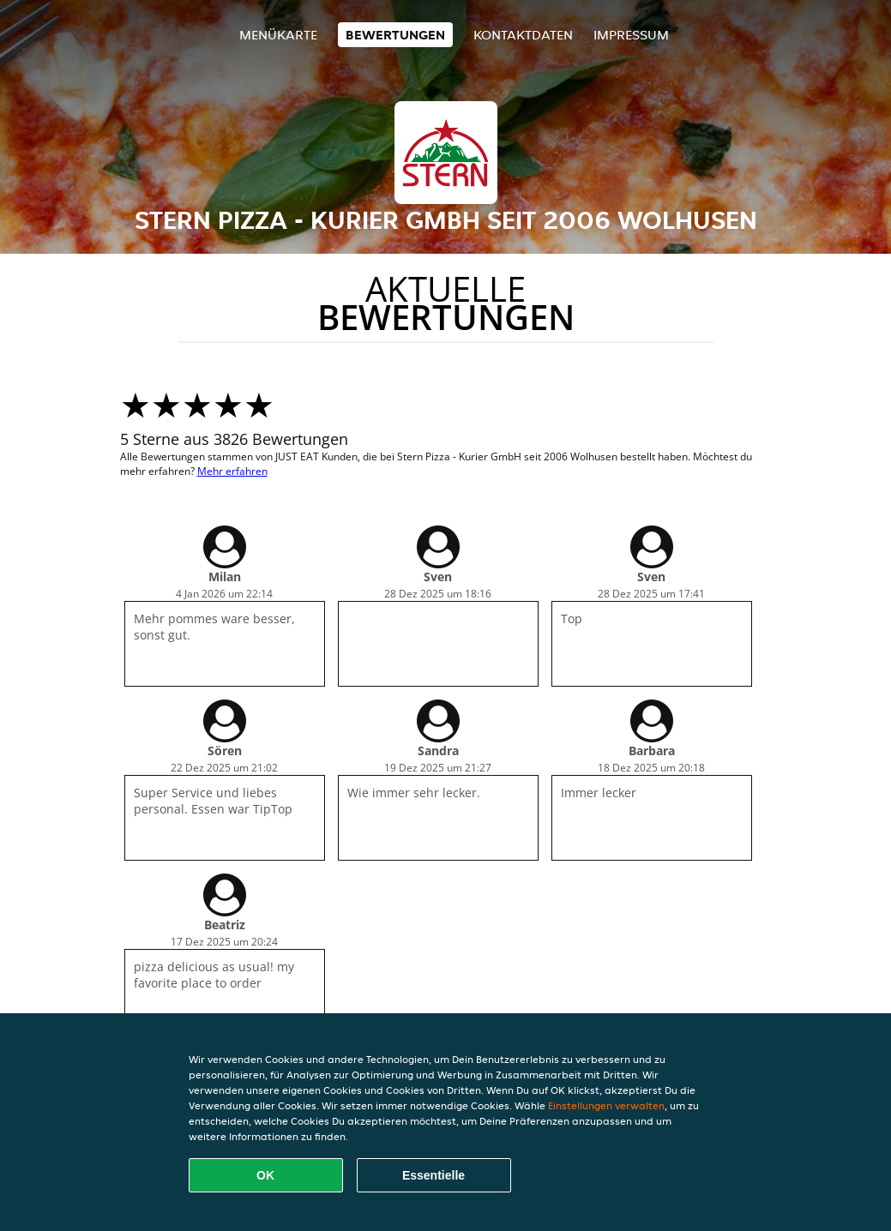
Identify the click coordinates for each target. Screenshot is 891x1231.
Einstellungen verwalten (606, 1105)
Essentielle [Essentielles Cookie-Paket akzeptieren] (433, 1175)
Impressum (631, 35)
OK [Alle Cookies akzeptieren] (265, 1175)
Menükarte (278, 35)
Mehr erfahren (232, 471)
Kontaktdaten (523, 35)
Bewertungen (395, 35)
